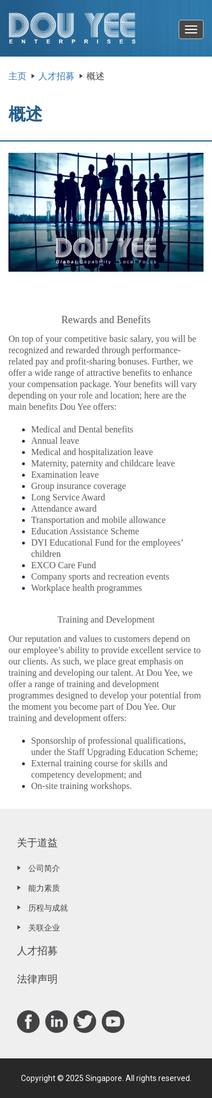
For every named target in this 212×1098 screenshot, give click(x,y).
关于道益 (37, 842)
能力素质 (44, 888)
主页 (17, 76)
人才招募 (56, 76)
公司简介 (44, 868)
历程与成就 (48, 907)
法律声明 (37, 979)
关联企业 (44, 927)
